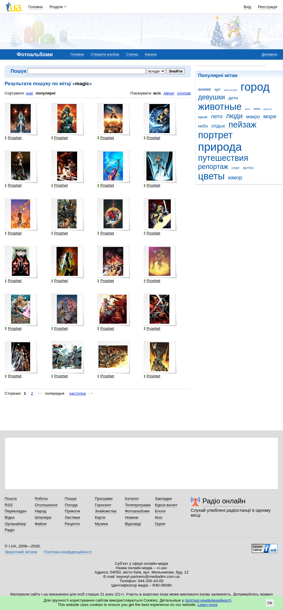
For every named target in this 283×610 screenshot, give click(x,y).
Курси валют (166, 505)
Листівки (72, 517)
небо (203, 125)
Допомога (269, 54)
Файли (41, 524)
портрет (215, 135)
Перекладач (15, 511)
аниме (204, 89)
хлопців (184, 93)
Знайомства (106, 511)
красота (268, 109)
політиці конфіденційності (208, 600)
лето (217, 116)
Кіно (158, 517)
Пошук (71, 498)
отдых (218, 126)
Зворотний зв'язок (21, 552)
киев (257, 108)
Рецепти (72, 524)
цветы (211, 176)
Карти (100, 517)
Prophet (13, 138)
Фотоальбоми (137, 511)
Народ (40, 511)
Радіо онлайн (224, 501)
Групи (160, 524)
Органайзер (15, 524)
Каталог (132, 498)
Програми (104, 498)
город (255, 87)
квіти (247, 109)
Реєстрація (267, 7)
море (269, 116)
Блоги (160, 511)
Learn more (208, 604)
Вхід (247, 7)
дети (233, 97)
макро (253, 116)
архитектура (230, 90)
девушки (211, 97)
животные (220, 106)
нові (29, 93)
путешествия (223, 158)
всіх (157, 93)
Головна (35, 7)
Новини (132, 517)
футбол (248, 168)
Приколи (72, 511)
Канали (151, 54)
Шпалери (43, 517)
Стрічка (132, 54)
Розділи (56, 7)
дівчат (169, 93)
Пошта (11, 498)
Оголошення (46, 505)
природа (220, 147)
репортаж (213, 166)
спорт (236, 168)
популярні (45, 93)
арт (218, 89)
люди (234, 116)
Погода (71, 505)
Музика (101, 524)
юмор (235, 177)
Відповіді (133, 524)
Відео (10, 517)
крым (202, 117)
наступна (77, 393)
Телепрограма (138, 505)
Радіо (9, 530)
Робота (41, 498)
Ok (269, 603)
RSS (9, 505)
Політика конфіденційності (68, 552)
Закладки (163, 498)
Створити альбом (105, 54)
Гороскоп (103, 505)
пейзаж (242, 124)
